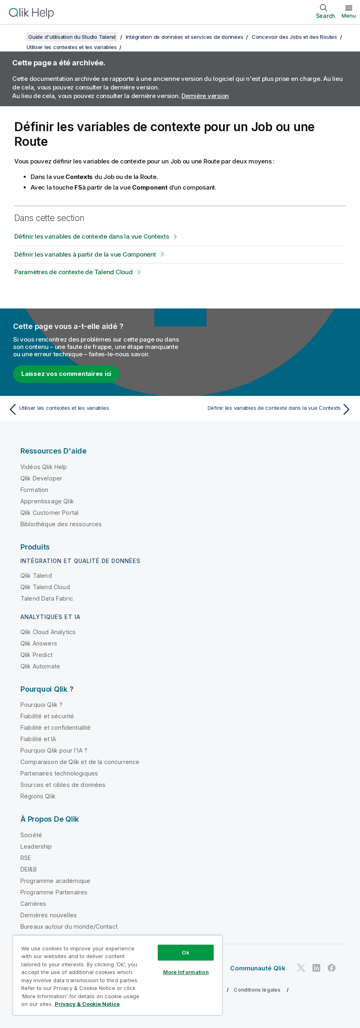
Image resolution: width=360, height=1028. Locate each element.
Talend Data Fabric (46, 598)
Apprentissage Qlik (47, 501)
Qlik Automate (40, 666)
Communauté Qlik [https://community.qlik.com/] (257, 968)
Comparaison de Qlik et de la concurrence (79, 761)
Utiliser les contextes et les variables (71, 47)
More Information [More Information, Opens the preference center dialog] (186, 972)
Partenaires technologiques (59, 773)
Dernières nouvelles (48, 915)
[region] (117, 975)
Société (31, 834)
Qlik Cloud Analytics (48, 631)
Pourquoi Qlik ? (41, 704)
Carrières (33, 903)
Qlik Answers (38, 643)
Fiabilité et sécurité (47, 716)
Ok (185, 952)
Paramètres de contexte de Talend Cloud (73, 272)
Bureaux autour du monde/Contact (69, 926)
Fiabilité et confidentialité (55, 727)
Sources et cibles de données (62, 784)
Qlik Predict (36, 654)
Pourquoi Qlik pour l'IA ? (53, 750)
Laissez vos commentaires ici (66, 374)
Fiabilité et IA (38, 738)
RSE (25, 857)
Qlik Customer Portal (49, 512)
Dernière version (205, 96)
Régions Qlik (38, 796)
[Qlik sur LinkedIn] (316, 968)
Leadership (36, 846)
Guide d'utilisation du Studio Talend (72, 37)
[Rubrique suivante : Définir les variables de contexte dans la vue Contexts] (268, 409)
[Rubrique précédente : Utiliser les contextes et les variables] (91, 409)
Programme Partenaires (53, 892)
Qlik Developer (41, 478)
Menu (349, 15)
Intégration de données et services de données (185, 37)
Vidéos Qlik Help (43, 466)
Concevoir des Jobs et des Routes (294, 37)
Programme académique (55, 880)
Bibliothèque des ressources (61, 524)
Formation (34, 489)
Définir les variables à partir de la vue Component (85, 254)
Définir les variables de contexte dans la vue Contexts (91, 236)
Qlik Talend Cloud (45, 586)
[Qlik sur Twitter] (301, 968)
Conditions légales (257, 990)
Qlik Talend (36, 575)
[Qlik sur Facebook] (332, 968)
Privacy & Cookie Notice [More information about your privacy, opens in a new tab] (87, 1004)
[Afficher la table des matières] (16, 37)
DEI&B (28, 869)
